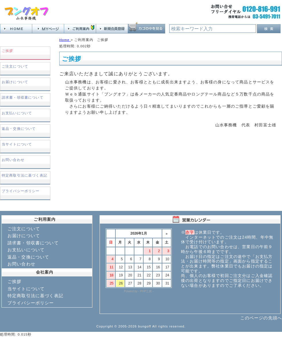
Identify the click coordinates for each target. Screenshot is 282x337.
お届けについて (15, 82)
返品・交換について (19, 128)
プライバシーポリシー (21, 191)
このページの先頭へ (261, 317)
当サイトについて (17, 144)
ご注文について (15, 66)
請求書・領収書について (22, 97)
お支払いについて (17, 113)
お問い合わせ (13, 160)
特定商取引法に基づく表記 (24, 175)
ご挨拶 (14, 281)
